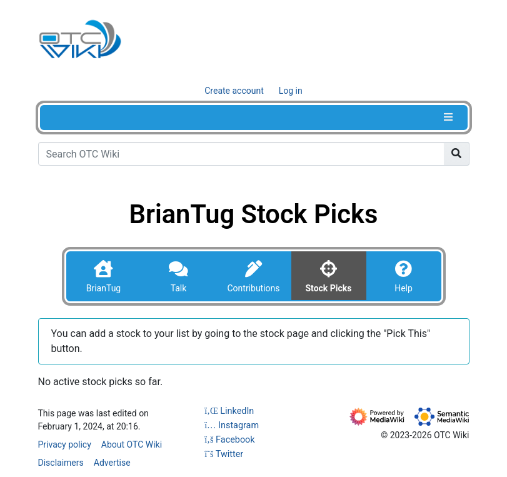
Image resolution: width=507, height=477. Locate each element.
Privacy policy (64, 444)
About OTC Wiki (131, 444)
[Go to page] (456, 154)
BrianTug (103, 288)
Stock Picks (328, 288)
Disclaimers (61, 463)
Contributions (253, 288)
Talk (179, 288)
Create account (234, 91)
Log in (291, 91)
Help (403, 288)
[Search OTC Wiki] (241, 154)
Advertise (112, 463)
